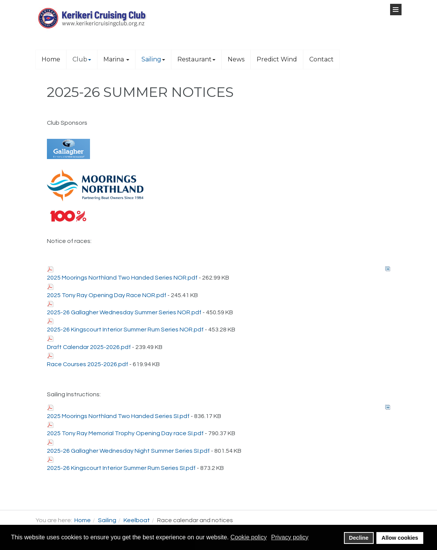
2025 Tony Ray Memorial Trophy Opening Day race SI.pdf (125, 433)
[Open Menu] (396, 9)
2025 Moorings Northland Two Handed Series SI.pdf (118, 416)
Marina (116, 59)
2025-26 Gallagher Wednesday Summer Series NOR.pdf (124, 312)
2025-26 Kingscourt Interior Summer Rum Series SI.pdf (121, 468)
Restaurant (196, 59)
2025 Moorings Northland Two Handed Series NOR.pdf (122, 278)
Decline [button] (358, 538)
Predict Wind (277, 59)
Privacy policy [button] (289, 537)
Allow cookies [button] (400, 538)
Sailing (153, 59)
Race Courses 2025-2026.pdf (87, 364)
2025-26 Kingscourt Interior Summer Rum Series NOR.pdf (125, 329)
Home (51, 59)
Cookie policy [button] (248, 537)
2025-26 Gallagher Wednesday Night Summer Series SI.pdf (128, 451)
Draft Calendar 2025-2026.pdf (89, 347)
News (236, 59)
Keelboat (137, 520)
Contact (321, 59)
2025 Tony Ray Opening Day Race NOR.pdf (106, 295)
